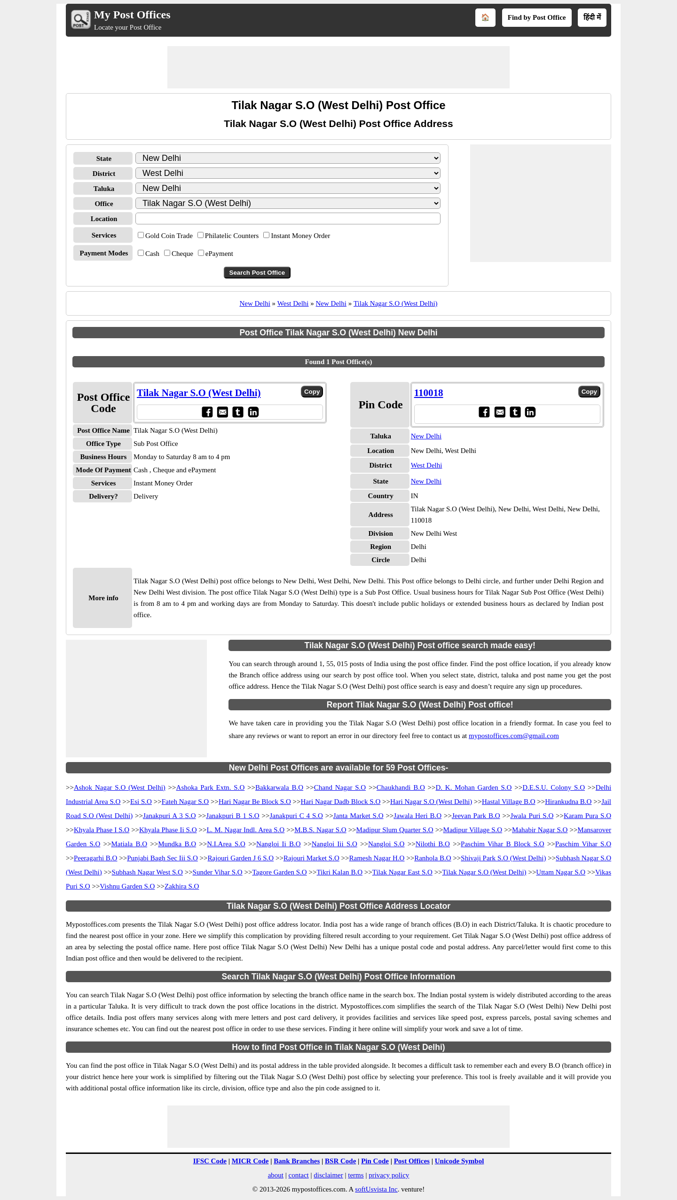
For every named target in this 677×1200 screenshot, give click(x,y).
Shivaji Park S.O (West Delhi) (503, 858)
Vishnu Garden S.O (127, 886)
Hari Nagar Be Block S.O (255, 801)
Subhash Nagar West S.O (147, 872)
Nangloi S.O (386, 844)
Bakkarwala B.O (279, 787)
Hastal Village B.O (508, 801)
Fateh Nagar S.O (185, 801)
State (104, 158)
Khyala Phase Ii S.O (168, 830)
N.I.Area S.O (226, 844)
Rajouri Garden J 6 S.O (241, 858)
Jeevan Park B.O (476, 815)
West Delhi (293, 303)
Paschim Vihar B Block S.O (502, 844)
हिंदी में (592, 17)
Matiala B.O (129, 844)
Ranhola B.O (432, 858)
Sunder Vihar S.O (218, 872)
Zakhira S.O (182, 886)
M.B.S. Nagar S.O (320, 830)
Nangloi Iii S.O (334, 844)
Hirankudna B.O (568, 801)
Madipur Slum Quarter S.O (394, 830)
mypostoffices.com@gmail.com (514, 735)
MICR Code (250, 1161)
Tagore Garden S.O (279, 872)
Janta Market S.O (358, 815)
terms (355, 1175)
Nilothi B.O (433, 844)
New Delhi (254, 303)
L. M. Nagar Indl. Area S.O (245, 830)
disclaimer (328, 1175)
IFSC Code (210, 1161)
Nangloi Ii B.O (278, 844)
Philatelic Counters (232, 235)
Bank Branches (297, 1161)
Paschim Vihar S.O (583, 844)
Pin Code (375, 1161)
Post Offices (412, 1161)
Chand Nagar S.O (340, 787)
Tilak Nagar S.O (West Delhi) (396, 303)
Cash (152, 253)
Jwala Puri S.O (531, 815)
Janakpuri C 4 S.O (296, 815)
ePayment (219, 253)
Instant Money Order (300, 235)
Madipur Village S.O (473, 830)
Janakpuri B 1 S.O (232, 815)
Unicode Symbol (459, 1161)
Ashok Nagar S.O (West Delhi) (119, 787)
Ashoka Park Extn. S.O (210, 787)
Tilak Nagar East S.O (402, 872)
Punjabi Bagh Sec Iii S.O (162, 858)
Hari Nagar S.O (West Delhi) (431, 801)
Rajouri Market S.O (311, 858)
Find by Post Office (537, 17)
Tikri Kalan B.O (339, 872)
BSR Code (340, 1161)
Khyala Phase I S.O (101, 830)
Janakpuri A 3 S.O (169, 815)
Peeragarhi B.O (96, 858)
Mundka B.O (177, 844)
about (275, 1175)
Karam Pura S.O (587, 815)
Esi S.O (141, 801)
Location (104, 219)
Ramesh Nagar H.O (376, 858)
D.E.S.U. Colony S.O (553, 787)
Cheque (182, 253)
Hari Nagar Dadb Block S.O (341, 801)
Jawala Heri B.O (417, 815)
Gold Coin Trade (169, 235)
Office (103, 203)
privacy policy (389, 1175)
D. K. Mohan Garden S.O (473, 787)
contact (298, 1175)
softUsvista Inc (376, 1189)
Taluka (104, 188)
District (104, 173)
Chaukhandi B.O (401, 787)
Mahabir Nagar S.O (539, 830)
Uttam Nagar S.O (560, 872)
